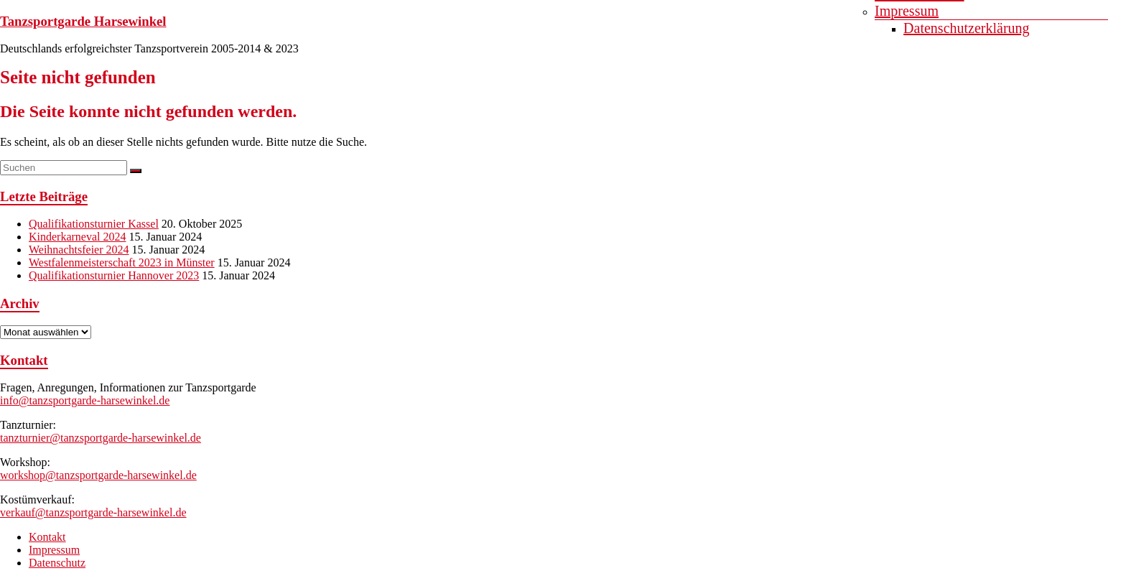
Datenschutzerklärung (966, 28)
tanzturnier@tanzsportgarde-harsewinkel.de (100, 438)
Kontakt (47, 537)
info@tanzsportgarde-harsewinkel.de (84, 400)
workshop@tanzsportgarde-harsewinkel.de (98, 475)
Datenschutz (57, 563)
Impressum (907, 11)
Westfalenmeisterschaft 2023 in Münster (122, 262)
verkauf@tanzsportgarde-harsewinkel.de (93, 512)
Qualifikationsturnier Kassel (94, 224)
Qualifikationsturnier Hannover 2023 (114, 275)
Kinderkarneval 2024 (77, 237)
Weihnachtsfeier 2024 (79, 249)
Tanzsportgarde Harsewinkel (83, 21)
